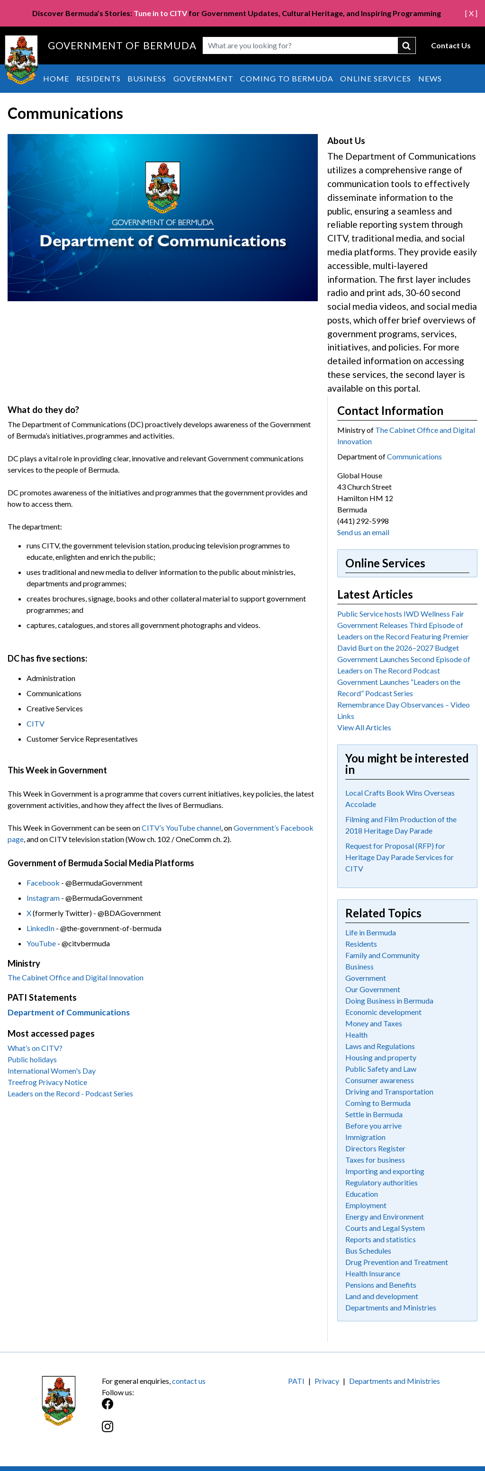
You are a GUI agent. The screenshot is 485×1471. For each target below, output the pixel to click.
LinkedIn (40, 928)
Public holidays (32, 1059)
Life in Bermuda (370, 932)
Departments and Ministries (390, 1307)
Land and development (381, 1296)
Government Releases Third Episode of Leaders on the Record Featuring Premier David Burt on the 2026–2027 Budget (403, 636)
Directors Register (375, 1148)
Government (203, 78)
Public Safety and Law (380, 1068)
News (430, 78)
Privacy (326, 1380)
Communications (414, 456)
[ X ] (471, 13)
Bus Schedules (368, 1250)
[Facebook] (172, 1408)
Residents (98, 78)
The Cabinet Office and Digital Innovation (76, 977)
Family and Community (382, 955)
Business (146, 78)
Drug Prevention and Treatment (396, 1261)
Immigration (365, 1136)
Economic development (383, 1011)
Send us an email (363, 532)
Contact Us (451, 45)
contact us (189, 1380)
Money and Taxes (373, 1023)
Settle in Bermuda (374, 1114)
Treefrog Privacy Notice (47, 1081)
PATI (296, 1380)
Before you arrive (373, 1125)
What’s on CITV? (35, 1047)
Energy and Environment (384, 1216)
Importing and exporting (384, 1170)
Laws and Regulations (380, 1045)
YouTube (41, 943)
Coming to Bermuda (286, 78)
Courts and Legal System (385, 1227)
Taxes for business (375, 1159)
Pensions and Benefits (380, 1284)
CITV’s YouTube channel (181, 827)
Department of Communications (69, 1012)
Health (356, 1034)
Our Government (372, 989)
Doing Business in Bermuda (389, 1000)
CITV (36, 723)
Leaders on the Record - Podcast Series (70, 1093)
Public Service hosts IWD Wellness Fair (400, 613)
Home (56, 78)
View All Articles (364, 727)
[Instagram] (172, 1431)
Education (361, 1193)
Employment (365, 1205)
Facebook (43, 882)
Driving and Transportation (389, 1091)
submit (407, 45)
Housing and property (380, 1057)
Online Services (375, 78)
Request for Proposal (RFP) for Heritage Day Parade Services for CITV (399, 857)
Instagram (43, 897)
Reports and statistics (380, 1239)
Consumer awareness (379, 1080)
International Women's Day (52, 1070)
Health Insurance (372, 1273)
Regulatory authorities (381, 1182)
